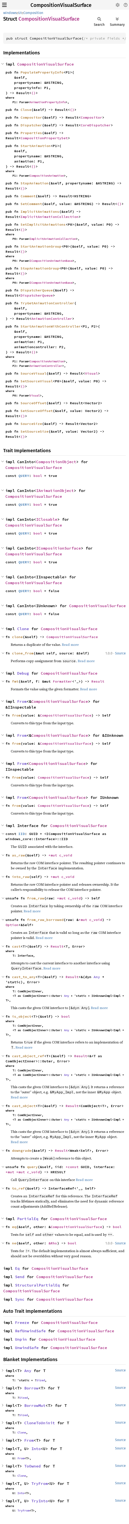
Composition (33, 13)
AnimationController (51, 318)
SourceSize (31, 423)
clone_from (22, 653)
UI (20, 13)
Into (36, 1448)
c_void (65, 855)
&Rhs (53, 1243)
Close (26, 109)
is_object (21, 1016)
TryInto (39, 1500)
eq (14, 1227)
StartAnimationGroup (41, 246)
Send (19, 1276)
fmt (15, 681)
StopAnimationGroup (40, 268)
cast (16, 946)
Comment (28, 196)
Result (97, 681)
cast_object (24, 1106)
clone (17, 637)
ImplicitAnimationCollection (50, 216)
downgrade (21, 1150)
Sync (19, 1299)
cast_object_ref (28, 1056)
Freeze (22, 1322)
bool (37, 475)
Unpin (21, 1339)
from (16, 715)
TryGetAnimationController (47, 303)
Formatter (62, 681)
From (22, 701)
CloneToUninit (39, 1422)
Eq (17, 1268)
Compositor (31, 117)
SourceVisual (33, 373)
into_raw (20, 877)
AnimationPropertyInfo (48, 102)
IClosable (46, 519)
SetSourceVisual (37, 381)
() (33, 93)
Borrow (31, 1388)
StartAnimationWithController (51, 326)
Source (120, 653)
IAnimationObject (55, 490)
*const (73, 1167)
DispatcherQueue (37, 290)
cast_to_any (24, 977)
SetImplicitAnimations (43, 224)
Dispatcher (31, 125)
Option (12, 925)
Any (97, 977)
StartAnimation (36, 146)
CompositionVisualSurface (60, 5)
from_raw (35, 898)
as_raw (18, 855)
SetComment (31, 204)
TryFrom (39, 1483)
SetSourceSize (35, 431)
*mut (54, 855)
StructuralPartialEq (37, 1285)
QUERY (23, 475)
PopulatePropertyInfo (42, 72)
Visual (91, 373)
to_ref (18, 1188)
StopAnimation (35, 183)
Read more (70, 644)
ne (14, 1243)
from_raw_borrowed (45, 919)
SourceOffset (33, 403)
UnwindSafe (27, 1347)
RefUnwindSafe (30, 1330)
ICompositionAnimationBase (51, 261)
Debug (23, 673)
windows (10, 13)
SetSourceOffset (37, 411)
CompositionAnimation (47, 176)
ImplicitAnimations (40, 211)
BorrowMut (35, 1405)
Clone (23, 628)
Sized (40, 1380)
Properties (31, 133)
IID (21, 834)
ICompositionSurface (58, 548)
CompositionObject (56, 461)
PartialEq (27, 1218)
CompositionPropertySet (44, 138)
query (32, 1167)
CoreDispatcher (96, 125)
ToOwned (32, 1466)
